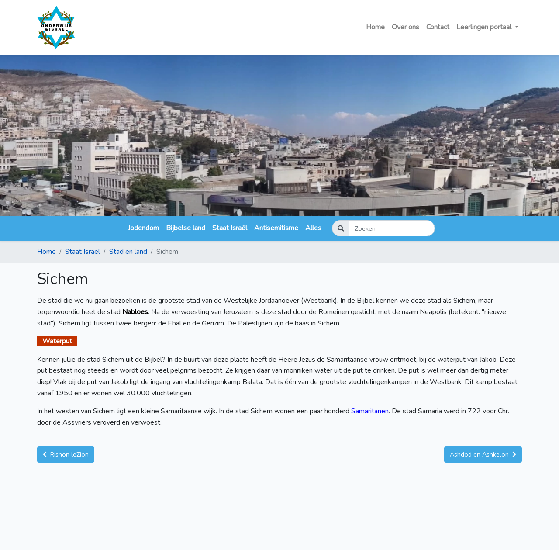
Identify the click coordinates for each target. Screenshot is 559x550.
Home (375, 27)
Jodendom (143, 228)
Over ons (405, 27)
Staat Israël (229, 228)
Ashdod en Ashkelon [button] (483, 454)
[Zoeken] (392, 228)
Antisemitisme (276, 228)
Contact (437, 27)
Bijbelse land (185, 228)
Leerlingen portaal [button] (484, 27)
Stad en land (128, 251)
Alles (313, 228)
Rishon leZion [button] (66, 454)
